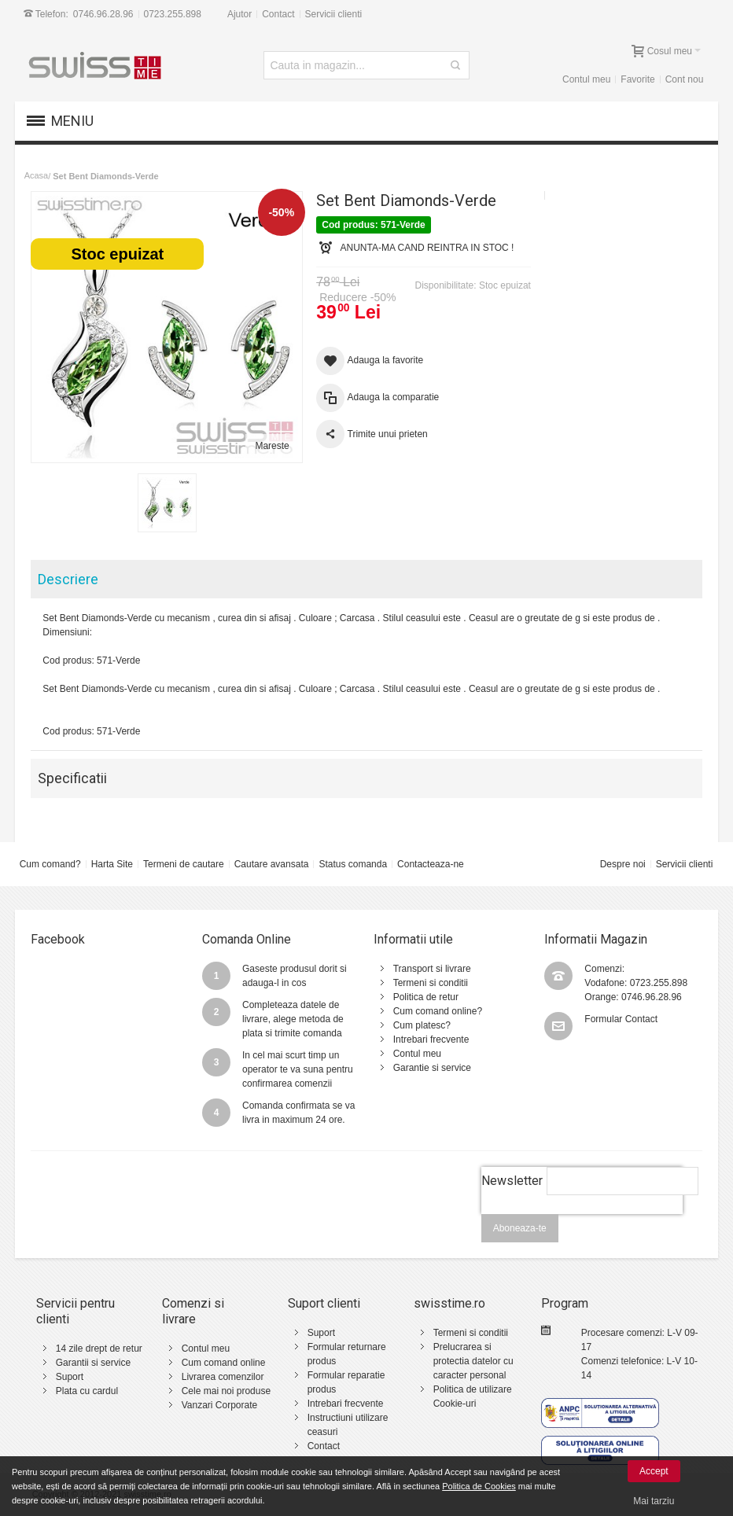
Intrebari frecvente (431, 1039)
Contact (278, 14)
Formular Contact (620, 1019)
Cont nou (684, 79)
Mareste (272, 445)
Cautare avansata (271, 864)
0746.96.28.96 (103, 14)
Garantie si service (432, 1067)
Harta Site (112, 864)
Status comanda (353, 864)
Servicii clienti (334, 14)
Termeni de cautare (183, 864)
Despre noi (623, 864)
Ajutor (239, 14)
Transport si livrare (432, 968)
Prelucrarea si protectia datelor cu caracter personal (473, 1361)
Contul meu (586, 79)
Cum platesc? (422, 1025)
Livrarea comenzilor (223, 1376)
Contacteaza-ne (430, 864)
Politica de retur (426, 997)
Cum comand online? (437, 1011)
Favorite (637, 79)
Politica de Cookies (479, 1486)
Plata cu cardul (87, 1390)
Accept (654, 1471)
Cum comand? (50, 864)
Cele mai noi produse (226, 1390)
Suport (69, 1376)
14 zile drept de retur (99, 1348)
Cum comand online (224, 1362)
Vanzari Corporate (220, 1405)
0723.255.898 (172, 14)
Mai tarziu (653, 1501)
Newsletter (512, 1180)
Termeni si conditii (430, 982)
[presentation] (582, 1222)
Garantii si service (93, 1362)
